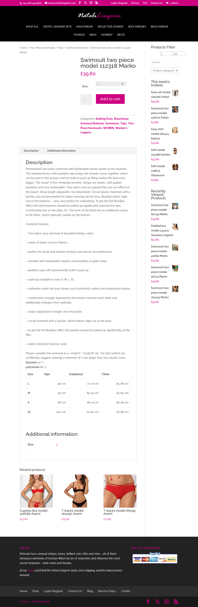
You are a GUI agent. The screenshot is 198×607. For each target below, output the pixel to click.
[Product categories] (164, 70)
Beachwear (159, 26)
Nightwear (84, 26)
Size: (85, 86)
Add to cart (110, 99)
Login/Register (119, 3)
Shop (35, 591)
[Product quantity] (86, 99)
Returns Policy (107, 591)
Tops (60, 47)
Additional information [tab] (61, 150)
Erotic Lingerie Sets (57, 26)
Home (23, 47)
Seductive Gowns (110, 26)
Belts (121, 34)
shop (31, 570)
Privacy (135, 3)
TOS (145, 3)
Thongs (79, 34)
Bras (93, 34)
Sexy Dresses (137, 26)
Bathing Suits (104, 118)
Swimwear (112, 123)
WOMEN (108, 128)
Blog (90, 591)
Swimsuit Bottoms (77, 47)
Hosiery (107, 34)
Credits (125, 591)
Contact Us (157, 3)
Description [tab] (31, 150)
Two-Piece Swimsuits (42, 47)
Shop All (32, 26)
